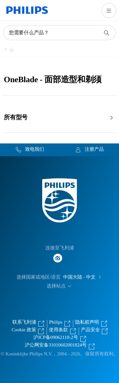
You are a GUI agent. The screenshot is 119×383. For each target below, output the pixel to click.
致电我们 (34, 149)
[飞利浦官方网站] (8, 49)
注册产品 (94, 149)
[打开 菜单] (108, 10)
